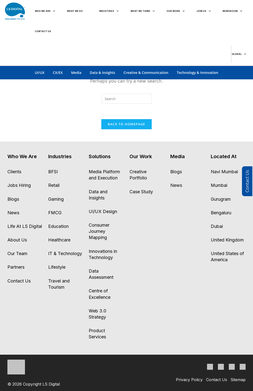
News (13, 212)
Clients (14, 171)
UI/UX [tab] (39, 72)
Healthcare (59, 239)
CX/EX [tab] (58, 72)
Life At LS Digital (24, 226)
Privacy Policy (189, 380)
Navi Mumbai (224, 171)
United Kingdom (227, 239)
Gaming (56, 199)
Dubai (217, 226)
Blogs (13, 199)
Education (58, 226)
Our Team (17, 253)
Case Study (141, 191)
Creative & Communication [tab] (146, 72)
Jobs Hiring (19, 185)
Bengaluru (221, 212)
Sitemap (238, 380)
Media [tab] (76, 72)
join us (202, 11)
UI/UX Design (103, 211)
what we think (140, 11)
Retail (54, 185)
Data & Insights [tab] (102, 72)
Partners (15, 267)
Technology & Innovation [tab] (197, 72)
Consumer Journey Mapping (99, 231)
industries (107, 11)
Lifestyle (56, 267)
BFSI (53, 171)
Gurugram (221, 199)
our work (174, 11)
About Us (17, 239)
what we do (75, 11)
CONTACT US (43, 31)
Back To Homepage (126, 124)
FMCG (55, 212)
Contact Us (247, 181)
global (236, 54)
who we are (43, 11)
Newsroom (230, 11)
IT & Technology (65, 253)
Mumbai (219, 185)
